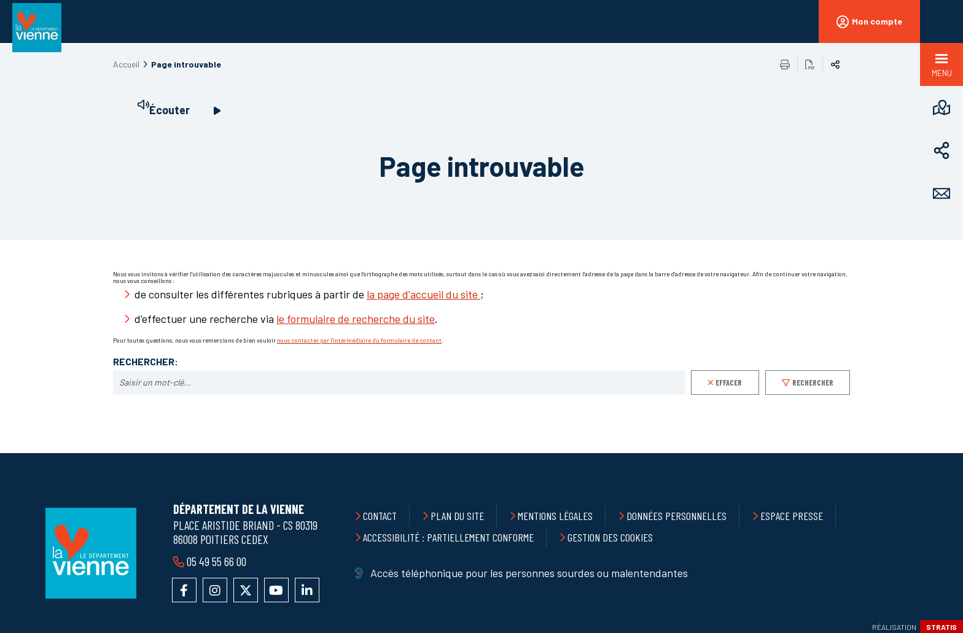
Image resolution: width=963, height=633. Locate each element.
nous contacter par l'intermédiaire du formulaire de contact (359, 340)
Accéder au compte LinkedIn (307, 590)
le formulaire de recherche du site (355, 318)
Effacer (728, 382)
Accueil (126, 64)
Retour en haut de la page (926, 453)
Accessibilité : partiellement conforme (448, 537)
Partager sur (835, 64)
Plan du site (457, 515)
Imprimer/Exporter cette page (785, 64)
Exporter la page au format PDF (810, 64)
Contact (380, 515)
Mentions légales (555, 515)
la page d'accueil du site (423, 294)
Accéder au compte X (245, 590)
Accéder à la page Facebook (184, 590)
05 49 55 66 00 (216, 561)
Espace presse (791, 515)
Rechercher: (145, 361)
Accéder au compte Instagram (215, 590)
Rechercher (812, 382)
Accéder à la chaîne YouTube (276, 590)
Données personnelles (676, 515)
